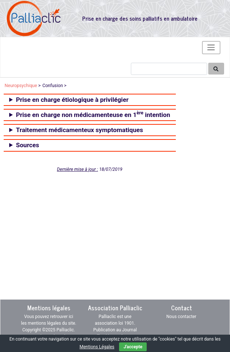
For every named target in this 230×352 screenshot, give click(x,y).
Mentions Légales (97, 346)
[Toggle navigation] (211, 47)
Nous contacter (181, 316)
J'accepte (132, 346)
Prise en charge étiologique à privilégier (72, 99)
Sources (27, 145)
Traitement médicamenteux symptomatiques (79, 130)
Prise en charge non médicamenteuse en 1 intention (93, 114)
